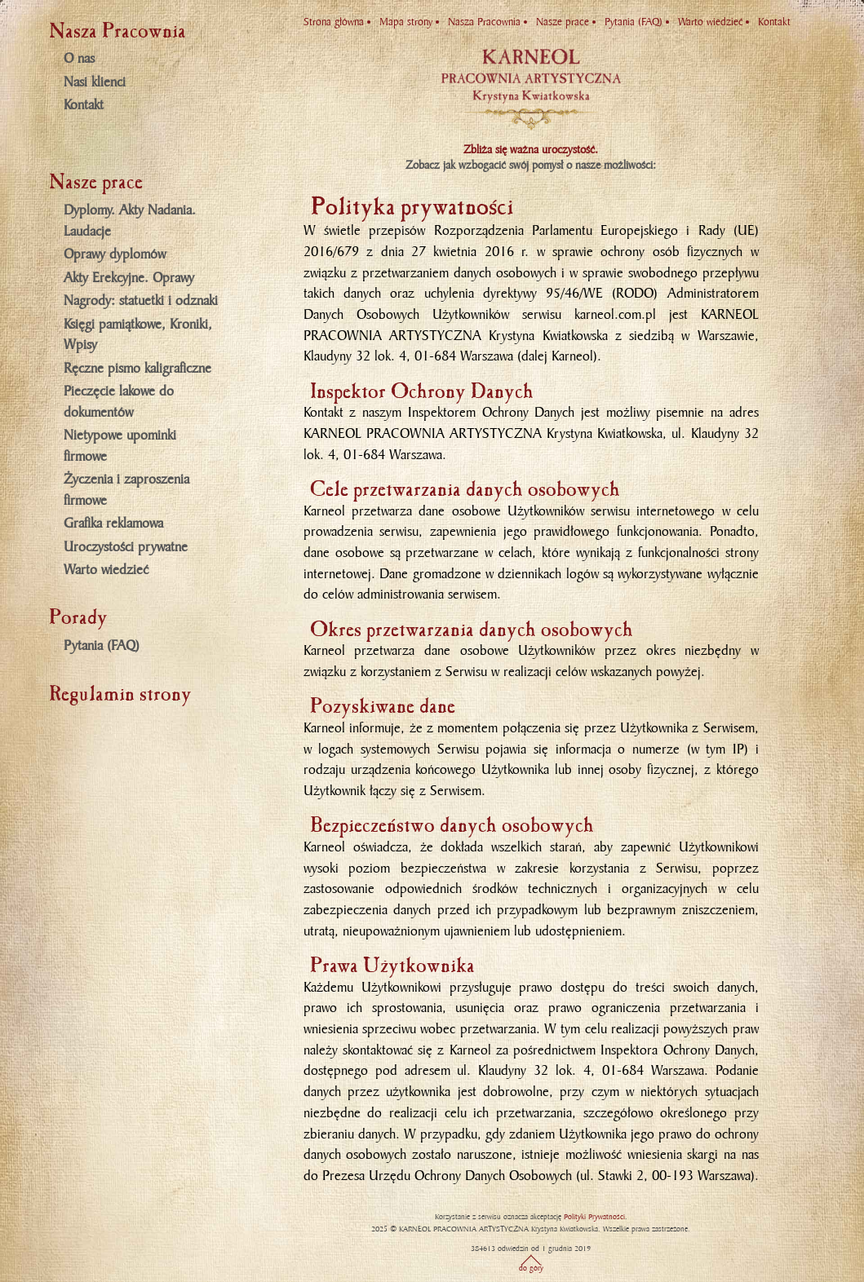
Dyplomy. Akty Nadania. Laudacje (130, 221)
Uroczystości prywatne (126, 547)
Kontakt (84, 105)
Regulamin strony (120, 694)
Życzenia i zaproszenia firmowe (126, 490)
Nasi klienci (95, 82)
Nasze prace (562, 22)
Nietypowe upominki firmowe (120, 446)
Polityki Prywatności (594, 1217)
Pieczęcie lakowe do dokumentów (119, 402)
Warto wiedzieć (106, 570)
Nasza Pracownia (484, 22)
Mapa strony (405, 22)
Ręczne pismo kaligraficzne (137, 369)
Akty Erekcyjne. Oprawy (129, 278)
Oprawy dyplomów (115, 254)
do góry (531, 1268)
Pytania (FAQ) (102, 646)
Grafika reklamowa (113, 524)
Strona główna (334, 22)
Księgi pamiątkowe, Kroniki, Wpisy (138, 335)
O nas (79, 59)
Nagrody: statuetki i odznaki (141, 301)
